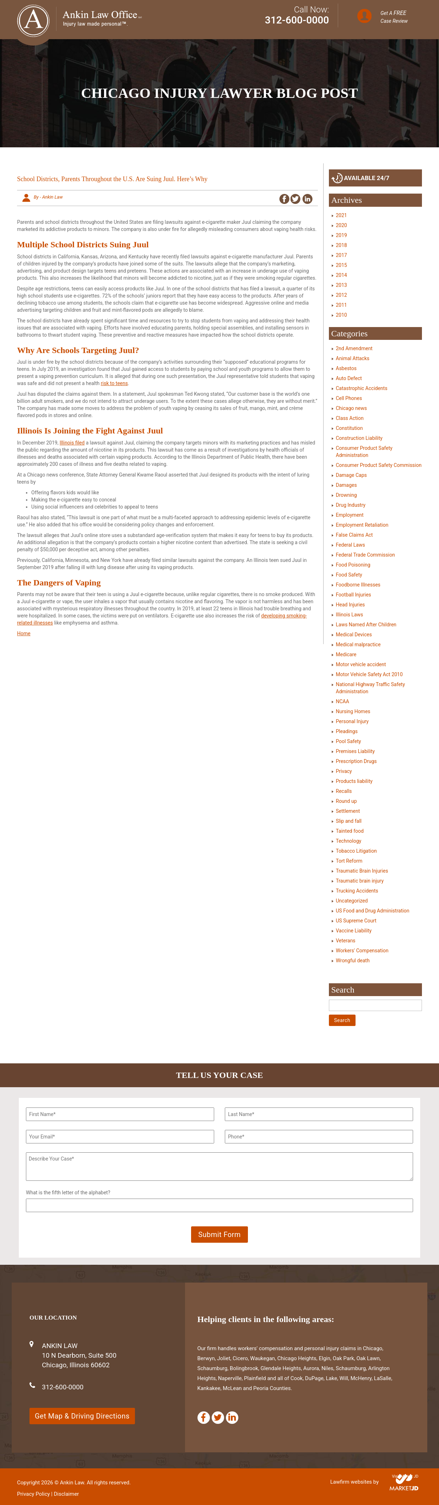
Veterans (346, 940)
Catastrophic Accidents (361, 388)
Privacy (344, 771)
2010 (341, 315)
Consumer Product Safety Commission (379, 465)
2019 (341, 235)
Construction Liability (359, 438)
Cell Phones (349, 398)
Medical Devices (354, 634)
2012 (341, 295)
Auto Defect (349, 378)
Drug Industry (350, 505)
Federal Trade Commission (365, 555)
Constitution (349, 428)
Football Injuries (353, 595)
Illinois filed (72, 443)
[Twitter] (218, 1417)
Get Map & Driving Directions (82, 1416)
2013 (341, 285)
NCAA (342, 701)
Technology (349, 841)
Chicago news (351, 408)
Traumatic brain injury (360, 881)
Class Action (350, 418)
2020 (341, 225)
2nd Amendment (354, 348)
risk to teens (114, 383)
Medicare (346, 654)
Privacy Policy (33, 1494)
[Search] (375, 1005)
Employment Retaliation (362, 525)
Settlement (348, 811)
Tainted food (350, 831)
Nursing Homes (353, 711)
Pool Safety (348, 741)
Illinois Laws (349, 614)
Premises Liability (355, 751)
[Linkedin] (232, 1417)
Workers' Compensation (362, 950)
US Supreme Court (356, 920)
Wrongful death (353, 960)
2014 (341, 275)
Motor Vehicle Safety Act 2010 (369, 674)
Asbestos (346, 368)
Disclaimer (66, 1494)
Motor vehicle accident (361, 664)
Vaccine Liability (354, 930)
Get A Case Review (394, 17)
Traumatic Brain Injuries (362, 871)
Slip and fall (349, 821)
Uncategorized (352, 901)
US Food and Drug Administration (373, 911)
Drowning (346, 495)
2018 (341, 245)
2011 (341, 305)
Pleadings (347, 731)
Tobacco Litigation (356, 851)
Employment (350, 515)
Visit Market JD (405, 1476)
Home (24, 633)
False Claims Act (354, 535)
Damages (346, 485)
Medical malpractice (358, 644)
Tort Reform (349, 861)
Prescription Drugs (356, 761)
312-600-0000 (297, 20)
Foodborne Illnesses (358, 585)
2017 (341, 255)
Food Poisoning (353, 565)
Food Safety (349, 575)
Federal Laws (350, 545)
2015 (341, 265)
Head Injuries (350, 604)
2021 (341, 215)
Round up (346, 801)
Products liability (354, 781)
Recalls (344, 791)
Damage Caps (351, 475)
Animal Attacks (352, 358)
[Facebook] (203, 1417)
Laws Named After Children (366, 624)
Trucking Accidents (357, 891)
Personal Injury (352, 721)
